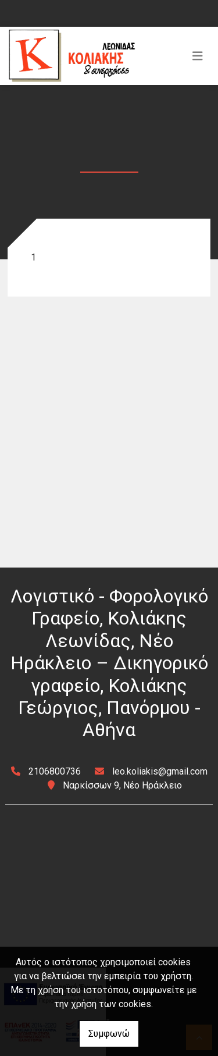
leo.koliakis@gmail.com (160, 771)
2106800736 (54, 771)
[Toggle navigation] (197, 56)
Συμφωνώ (109, 1033)
